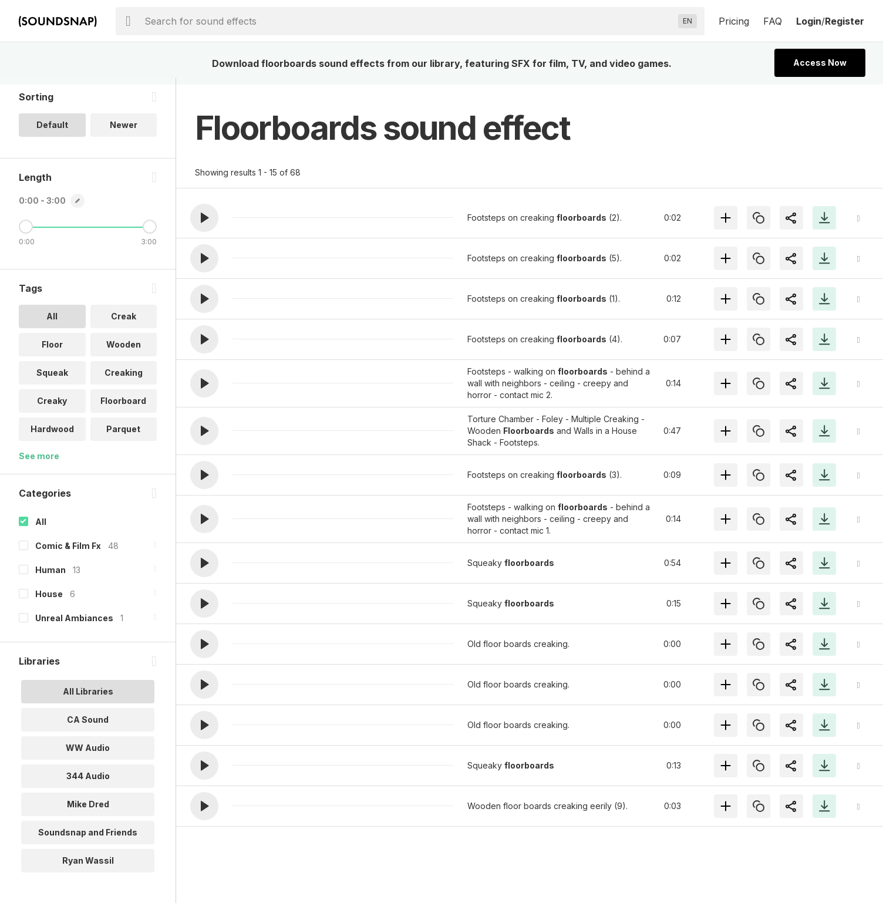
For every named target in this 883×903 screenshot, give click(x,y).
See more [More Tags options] (39, 462)
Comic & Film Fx (68, 552)
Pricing (734, 21)
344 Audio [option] (88, 782)
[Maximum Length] (150, 233)
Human (50, 576)
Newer (123, 131)
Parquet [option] (123, 435)
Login (808, 21)
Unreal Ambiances (74, 624)
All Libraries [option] (88, 698)
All (40, 528)
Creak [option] (123, 323)
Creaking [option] (124, 379)
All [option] (52, 323)
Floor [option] (52, 351)
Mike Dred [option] (88, 811)
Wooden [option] (123, 351)
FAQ (772, 21)
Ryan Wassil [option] (88, 867)
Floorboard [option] (123, 407)
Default (52, 131)
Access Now (820, 63)
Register (844, 21)
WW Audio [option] (88, 754)
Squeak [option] (52, 379)
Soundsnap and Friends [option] (87, 839)
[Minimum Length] (26, 233)
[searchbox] (408, 21)
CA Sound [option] (88, 726)
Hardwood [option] (52, 435)
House (49, 600)
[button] (204, 218)
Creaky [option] (52, 407)
